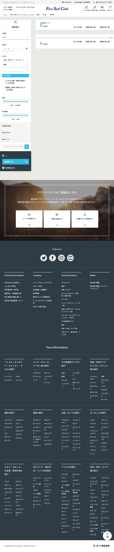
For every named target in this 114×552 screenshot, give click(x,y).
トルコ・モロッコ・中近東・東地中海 (70, 295)
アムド (103, 386)
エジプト (7, 499)
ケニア (63, 519)
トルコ (6, 482)
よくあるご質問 (9, 286)
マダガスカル (65, 527)
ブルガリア (37, 420)
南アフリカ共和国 (76, 491)
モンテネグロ (48, 428)
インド (35, 380)
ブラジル (19, 435)
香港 (63, 377)
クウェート (8, 513)
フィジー (36, 497)
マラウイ (64, 532)
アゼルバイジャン (65, 421)
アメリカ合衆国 (105, 531)
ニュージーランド (48, 485)
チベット (93, 383)
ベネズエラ (19, 420)
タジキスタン (94, 397)
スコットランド (105, 438)
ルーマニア (48, 441)
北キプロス (8, 489)
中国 (102, 377)
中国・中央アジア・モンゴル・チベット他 (70, 310)
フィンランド (65, 442)
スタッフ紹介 (37, 286)
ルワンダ (76, 496)
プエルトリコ (105, 513)
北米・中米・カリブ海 (69, 329)
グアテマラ (105, 478)
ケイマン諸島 (37, 485)
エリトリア (65, 501)
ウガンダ (76, 517)
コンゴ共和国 (65, 486)
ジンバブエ (76, 524)
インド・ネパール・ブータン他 (70, 304)
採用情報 (36, 294)
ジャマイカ (105, 491)
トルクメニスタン (94, 378)
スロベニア (48, 433)
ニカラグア (105, 505)
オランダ (93, 437)
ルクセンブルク (94, 442)
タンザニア (76, 510)
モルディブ (37, 501)
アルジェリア (8, 493)
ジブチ (63, 497)
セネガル (76, 500)
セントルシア (105, 519)
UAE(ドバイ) (19, 514)
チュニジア (19, 489)
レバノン (7, 502)
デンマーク (76, 433)
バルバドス (94, 497)
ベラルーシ (76, 420)
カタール (7, 509)
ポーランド (37, 424)
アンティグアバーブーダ (94, 484)
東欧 (63, 286)
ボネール (93, 511)
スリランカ (37, 377)
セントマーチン (105, 525)
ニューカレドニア (48, 479)
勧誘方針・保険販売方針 (13, 294)
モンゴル (104, 400)
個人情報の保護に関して (13, 297)
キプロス (19, 492)
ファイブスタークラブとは (25, 7)
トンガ (46, 500)
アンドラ (104, 450)
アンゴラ (64, 474)
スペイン (93, 447)
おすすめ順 (77, 27)
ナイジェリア (76, 485)
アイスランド (65, 448)
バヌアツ (47, 504)
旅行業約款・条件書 (11, 290)
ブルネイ (64, 380)
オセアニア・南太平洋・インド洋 (70, 333)
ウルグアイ (8, 424)
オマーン (7, 485)
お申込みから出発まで (12, 283)
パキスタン (37, 373)
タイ (74, 379)
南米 (63, 325)
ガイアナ (7, 441)
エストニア (65, 433)
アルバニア (48, 424)
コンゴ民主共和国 (65, 492)
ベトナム (19, 380)
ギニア (63, 515)
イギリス (93, 450)
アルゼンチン (8, 428)
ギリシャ (19, 496)
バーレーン (8, 506)
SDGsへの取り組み (39, 307)
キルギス (104, 390)
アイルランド (105, 428)
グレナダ (93, 535)
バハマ (92, 494)
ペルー (18, 424)
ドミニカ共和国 (94, 530)
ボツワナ (64, 482)
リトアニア (76, 444)
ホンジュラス (105, 486)
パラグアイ (19, 427)
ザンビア (76, 520)
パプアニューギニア (48, 491)
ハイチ (103, 482)
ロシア (75, 424)
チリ (6, 433)
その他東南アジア (67, 322)
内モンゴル (94, 393)
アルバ (92, 490)
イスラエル (19, 509)
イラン (18, 506)
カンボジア (8, 380)
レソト (63, 523)
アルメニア (65, 437)
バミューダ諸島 (94, 506)
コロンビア (19, 431)
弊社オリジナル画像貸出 (41, 297)
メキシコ (104, 501)
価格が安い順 (105, 27)
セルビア (47, 420)
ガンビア (64, 508)
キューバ (93, 522)
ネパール (47, 373)
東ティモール (76, 384)
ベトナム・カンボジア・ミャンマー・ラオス (70, 316)
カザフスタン (94, 387)
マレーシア (76, 389)
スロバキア (48, 444)
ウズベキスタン (105, 381)
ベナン (63, 478)
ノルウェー (76, 441)
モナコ (92, 427)
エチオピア (65, 505)
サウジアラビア (19, 501)
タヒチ (46, 496)
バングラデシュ (48, 378)
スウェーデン (76, 428)
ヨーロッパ (65, 283)
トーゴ (75, 513)
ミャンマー (8, 377)
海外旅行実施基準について (13, 301)
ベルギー (104, 443)
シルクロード (105, 395)
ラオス (18, 377)
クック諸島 (37, 494)
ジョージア (65, 426)
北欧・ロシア (66, 290)
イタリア (93, 424)
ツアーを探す (7, 7)
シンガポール (76, 374)
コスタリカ (94, 518)
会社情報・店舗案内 (40, 290)
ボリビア (7, 437)
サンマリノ (105, 424)
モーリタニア (76, 529)
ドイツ (92, 454)
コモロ (35, 490)
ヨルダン (19, 482)
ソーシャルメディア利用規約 (42, 302)
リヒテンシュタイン (94, 432)
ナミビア (76, 481)
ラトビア (64, 430)
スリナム (19, 438)
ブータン (47, 383)
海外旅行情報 (94, 283)
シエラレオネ (76, 505)
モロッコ (19, 485)
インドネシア (65, 385)
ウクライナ (76, 437)
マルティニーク (105, 496)
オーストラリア (37, 479)
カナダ (92, 514)
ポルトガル (105, 433)
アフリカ (64, 300)
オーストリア (37, 432)
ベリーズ (93, 501)
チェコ (46, 437)
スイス (103, 447)
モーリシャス (37, 506)
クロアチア (37, 446)
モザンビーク (76, 475)
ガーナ (63, 512)
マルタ (92, 420)
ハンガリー (37, 427)
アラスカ (93, 478)
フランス (104, 420)
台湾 (63, 373)
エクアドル (8, 420)
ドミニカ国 (94, 525)
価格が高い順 (91, 27)
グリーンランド (76, 449)
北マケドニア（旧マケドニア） (37, 439)
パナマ (103, 508)
